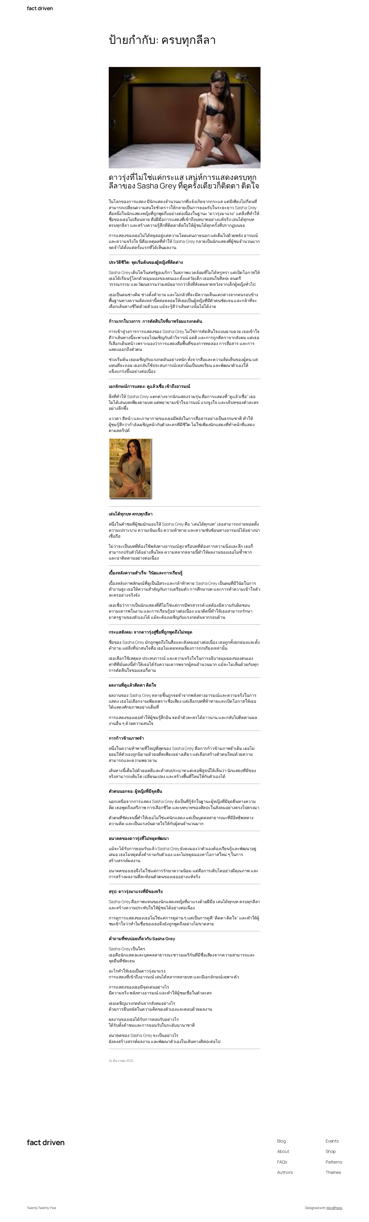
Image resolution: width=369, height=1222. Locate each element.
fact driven (40, 8)
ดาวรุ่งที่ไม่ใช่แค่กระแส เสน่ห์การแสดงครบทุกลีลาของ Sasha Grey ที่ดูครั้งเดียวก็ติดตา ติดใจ (184, 181)
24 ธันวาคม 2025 (121, 1060)
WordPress (334, 1207)
